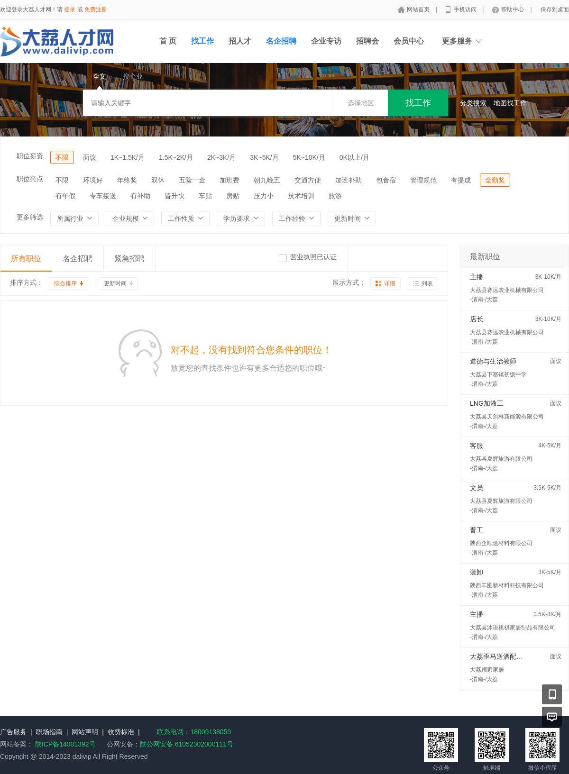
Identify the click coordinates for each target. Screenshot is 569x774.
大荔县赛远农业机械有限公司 (507, 290)
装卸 (476, 572)
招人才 (240, 41)
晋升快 (174, 196)
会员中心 (409, 41)
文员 (476, 488)
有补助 (140, 196)
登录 (69, 9)
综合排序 (65, 283)
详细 (389, 283)
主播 (476, 277)
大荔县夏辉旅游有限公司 (501, 458)
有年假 (65, 196)
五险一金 (192, 180)
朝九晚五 (267, 180)
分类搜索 (473, 103)
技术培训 (301, 196)
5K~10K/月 (309, 157)
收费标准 (121, 732)
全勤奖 (495, 180)
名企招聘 (281, 41)
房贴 (232, 196)
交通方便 (307, 180)
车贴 (205, 196)
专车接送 (103, 196)
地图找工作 (510, 103)
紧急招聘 (129, 259)
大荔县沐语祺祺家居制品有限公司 (512, 627)
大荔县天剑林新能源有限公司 (507, 416)
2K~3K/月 (221, 157)
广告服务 (13, 732)
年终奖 (127, 180)
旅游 (335, 196)
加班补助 (348, 180)
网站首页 (419, 9)
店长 (476, 319)
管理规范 (423, 180)
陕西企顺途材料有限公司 (501, 543)
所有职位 (26, 259)
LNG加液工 (487, 403)
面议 (89, 157)
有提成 (461, 180)
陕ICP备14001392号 (65, 744)
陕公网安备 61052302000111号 (186, 744)
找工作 (202, 41)
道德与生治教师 (493, 361)
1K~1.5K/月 (127, 157)
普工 (476, 530)
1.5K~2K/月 (176, 157)
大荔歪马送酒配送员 (500, 656)
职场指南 (49, 732)
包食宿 (386, 180)
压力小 (264, 196)
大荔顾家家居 (487, 669)
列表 (427, 283)
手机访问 (466, 9)
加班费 (229, 180)
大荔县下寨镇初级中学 (498, 374)
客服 (476, 445)
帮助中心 (513, 9)
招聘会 (367, 41)
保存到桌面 (555, 9)
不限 (62, 157)
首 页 (167, 41)
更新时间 (115, 283)
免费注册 (95, 9)
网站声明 (85, 732)
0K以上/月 (354, 157)
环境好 (93, 180)
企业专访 (326, 41)
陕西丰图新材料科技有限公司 (507, 585)
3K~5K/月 (264, 157)
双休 (158, 180)
